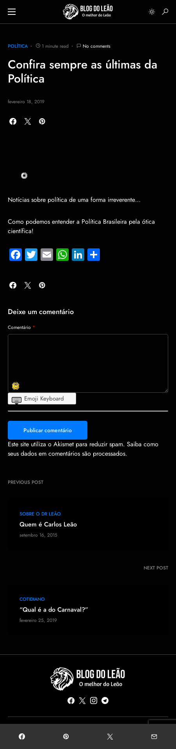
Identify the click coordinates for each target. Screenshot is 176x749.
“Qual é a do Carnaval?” (54, 610)
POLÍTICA (18, 46)
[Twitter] (82, 700)
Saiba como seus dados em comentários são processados (83, 449)
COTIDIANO (32, 599)
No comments (96, 46)
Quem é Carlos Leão (48, 524)
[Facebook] (71, 700)
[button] (12, 12)
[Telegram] (104, 700)
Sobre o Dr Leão (40, 513)
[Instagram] (93, 700)
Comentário (21, 327)
